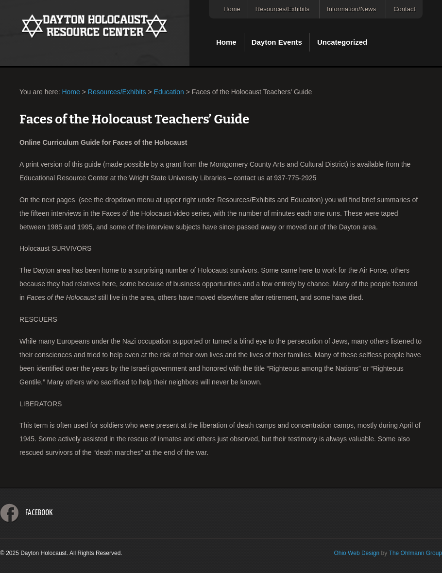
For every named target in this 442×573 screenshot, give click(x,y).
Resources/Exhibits (282, 9)
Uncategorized (342, 42)
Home (231, 9)
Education (169, 92)
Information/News (351, 9)
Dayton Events (277, 42)
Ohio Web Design (356, 553)
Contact (404, 9)
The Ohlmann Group (415, 553)
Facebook (38, 513)
